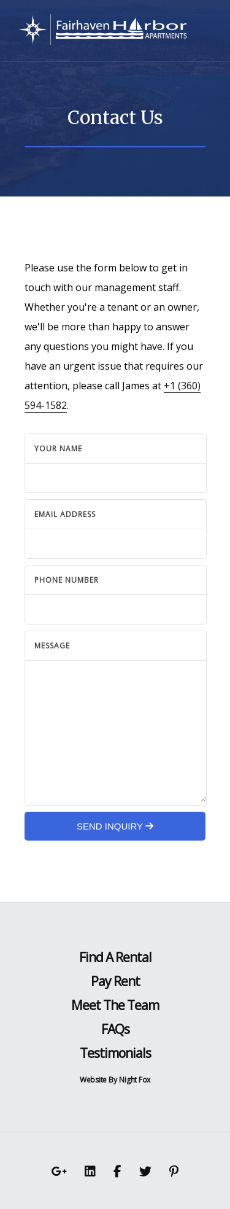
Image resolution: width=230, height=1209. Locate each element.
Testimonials (115, 1053)
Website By (98, 1080)
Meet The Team (115, 1005)
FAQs (115, 1029)
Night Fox (134, 1080)
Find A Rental (115, 957)
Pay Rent (115, 981)
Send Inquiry (115, 826)
